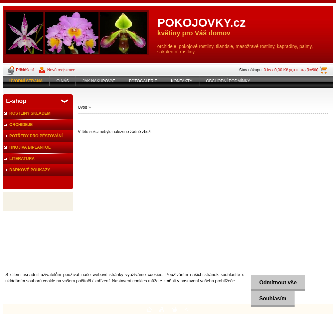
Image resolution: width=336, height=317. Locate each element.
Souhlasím (272, 298)
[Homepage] (26, 81)
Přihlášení (25, 70)
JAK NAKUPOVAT (98, 81)
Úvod (82, 107)
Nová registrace (61, 70)
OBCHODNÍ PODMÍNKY (228, 81)
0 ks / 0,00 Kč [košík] (291, 70)
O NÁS (62, 81)
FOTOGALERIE (143, 81)
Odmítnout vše (278, 282)
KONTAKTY (181, 81)
